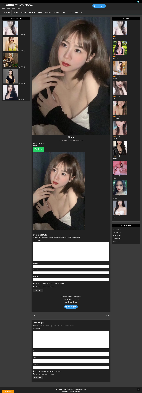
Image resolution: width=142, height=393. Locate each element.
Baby (114, 218)
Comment (37, 240)
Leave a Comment (65, 140)
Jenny (115, 78)
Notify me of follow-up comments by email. (49, 283)
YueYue (115, 58)
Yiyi (120, 232)
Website (35, 277)
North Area (32, 13)
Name (35, 263)
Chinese (40, 13)
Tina (120, 229)
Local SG (70, 13)
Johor (76, 13)
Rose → (108, 316)
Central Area (6, 13)
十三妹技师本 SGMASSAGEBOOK (17, 5)
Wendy (115, 198)
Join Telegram (99, 6)
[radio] (66, 302)
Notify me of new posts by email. (45, 287)
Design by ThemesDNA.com (71, 391)
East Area (15, 13)
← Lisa (34, 316)
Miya (19, 67)
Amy (19, 35)
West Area (23, 13)
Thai (63, 13)
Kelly (19, 83)
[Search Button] (138, 2)
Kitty (19, 99)
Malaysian (48, 13)
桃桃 (114, 178)
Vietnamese (56, 13)
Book (40, 149)
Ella (114, 98)
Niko (19, 51)
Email (35, 270)
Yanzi (114, 158)
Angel (115, 138)
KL (81, 13)
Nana (71, 137)
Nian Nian (116, 118)
